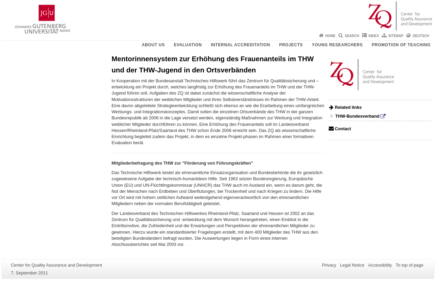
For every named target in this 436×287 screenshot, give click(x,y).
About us (153, 45)
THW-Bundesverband (357, 116)
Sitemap (395, 36)
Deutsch (421, 36)
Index (374, 36)
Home (330, 36)
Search (352, 36)
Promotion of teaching (401, 45)
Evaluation (188, 45)
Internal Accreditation (240, 45)
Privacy (329, 265)
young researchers (337, 45)
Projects (290, 45)
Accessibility (380, 265)
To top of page (409, 265)
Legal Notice (352, 265)
